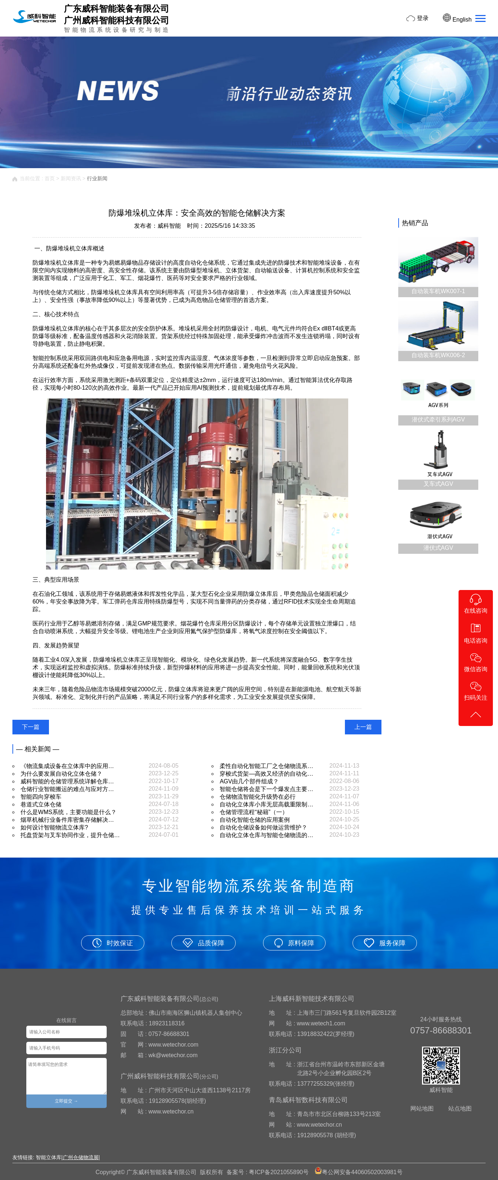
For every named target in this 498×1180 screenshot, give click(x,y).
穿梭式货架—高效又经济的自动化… (266, 774)
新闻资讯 (71, 178)
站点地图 (460, 1108)
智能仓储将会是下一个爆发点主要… (266, 789)
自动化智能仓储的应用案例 (255, 820)
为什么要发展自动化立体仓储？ (61, 774)
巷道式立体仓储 (40, 804)
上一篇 (363, 727)
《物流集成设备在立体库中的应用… (67, 766)
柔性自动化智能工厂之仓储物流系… (266, 766)
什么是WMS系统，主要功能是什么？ (68, 812)
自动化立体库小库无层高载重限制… (266, 804)
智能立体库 (48, 1157)
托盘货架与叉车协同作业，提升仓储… (70, 835)
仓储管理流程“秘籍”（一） (254, 812)
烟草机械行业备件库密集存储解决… (67, 820)
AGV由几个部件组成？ (249, 781)
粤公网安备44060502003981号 (362, 1172)
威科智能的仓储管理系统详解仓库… (67, 781)
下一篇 (30, 727)
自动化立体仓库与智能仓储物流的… (266, 835)
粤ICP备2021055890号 (279, 1172)
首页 (50, 178)
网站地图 (422, 1108)
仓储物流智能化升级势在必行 (258, 797)
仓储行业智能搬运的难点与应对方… (67, 789)
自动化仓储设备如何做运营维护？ (263, 827)
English (457, 19)
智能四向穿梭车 (40, 797)
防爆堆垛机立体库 (116, 660)
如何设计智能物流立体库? (54, 827)
